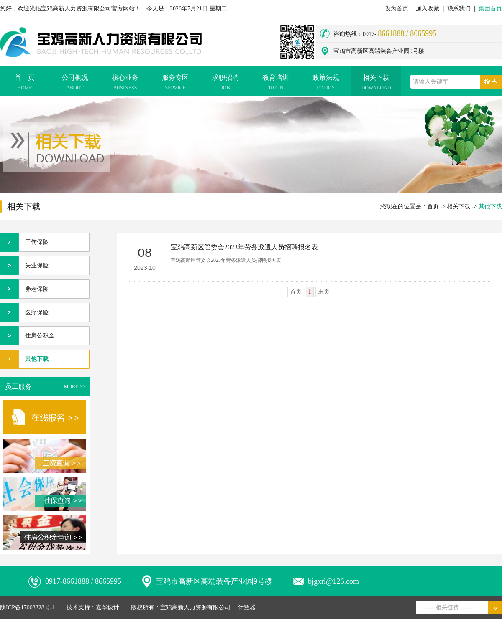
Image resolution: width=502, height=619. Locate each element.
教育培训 (275, 83)
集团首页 (490, 8)
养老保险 (37, 289)
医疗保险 (37, 312)
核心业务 (125, 83)
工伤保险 (37, 242)
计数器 (247, 607)
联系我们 (459, 8)
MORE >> (74, 386)
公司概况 (75, 83)
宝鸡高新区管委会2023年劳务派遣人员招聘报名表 (244, 247)
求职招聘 (225, 83)
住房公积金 (39, 335)
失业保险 (37, 265)
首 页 (24, 83)
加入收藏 (427, 8)
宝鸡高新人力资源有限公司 (195, 607)
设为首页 (396, 8)
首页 (433, 206)
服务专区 (175, 83)
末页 (324, 292)
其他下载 (37, 359)
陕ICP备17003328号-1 (27, 607)
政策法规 (326, 83)
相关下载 (376, 83)
